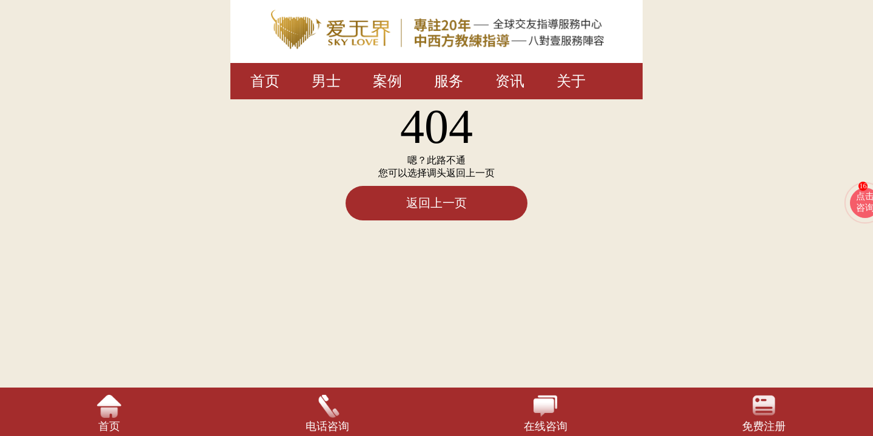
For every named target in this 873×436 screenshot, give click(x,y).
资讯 (509, 81)
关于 (571, 81)
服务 (448, 81)
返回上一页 (436, 203)
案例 (387, 81)
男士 (326, 81)
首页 (264, 81)
